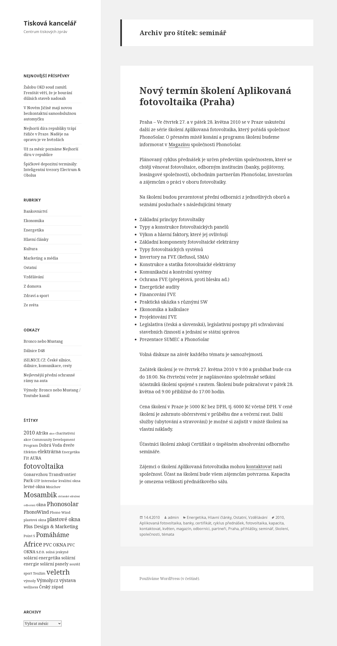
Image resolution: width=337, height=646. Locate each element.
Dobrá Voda (50, 445)
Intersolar (49, 481)
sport (28, 573)
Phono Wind (60, 512)
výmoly (30, 581)
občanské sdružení (69, 496)
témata (168, 534)
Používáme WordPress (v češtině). (169, 578)
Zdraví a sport (36, 295)
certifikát (203, 523)
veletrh (58, 572)
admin (173, 517)
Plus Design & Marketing (51, 526)
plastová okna (35, 520)
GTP (37, 481)
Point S (29, 536)
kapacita (276, 523)
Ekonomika (34, 220)
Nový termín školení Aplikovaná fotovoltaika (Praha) (215, 96)
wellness (31, 587)
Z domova (32, 286)
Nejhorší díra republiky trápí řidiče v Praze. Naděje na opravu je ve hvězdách (50, 134)
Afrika (42, 433)
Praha (233, 528)
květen (168, 528)
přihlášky (249, 528)
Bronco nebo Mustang (43, 341)
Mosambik (40, 494)
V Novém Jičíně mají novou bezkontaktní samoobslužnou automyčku (50, 113)
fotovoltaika (44, 466)
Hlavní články (36, 239)
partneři (219, 528)
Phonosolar (63, 504)
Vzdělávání (34, 276)
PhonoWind (36, 512)
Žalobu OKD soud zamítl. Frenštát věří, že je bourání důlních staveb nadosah (48, 93)
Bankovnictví (35, 211)
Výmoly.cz (47, 580)
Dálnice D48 (34, 350)
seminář (266, 528)
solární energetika (42, 558)
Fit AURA (32, 458)
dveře (68, 445)
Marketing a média (41, 258)
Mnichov (53, 487)
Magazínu (179, 144)
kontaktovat (259, 467)
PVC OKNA (54, 545)
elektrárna (49, 451)
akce (52, 433)
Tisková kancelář (50, 23)
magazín (183, 528)
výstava (67, 580)
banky (188, 523)
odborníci (29, 505)
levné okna (34, 486)
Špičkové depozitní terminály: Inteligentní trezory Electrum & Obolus (52, 169)
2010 (29, 432)
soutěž (75, 564)
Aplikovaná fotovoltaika (160, 523)
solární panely (54, 564)
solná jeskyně (57, 552)
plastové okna (63, 519)
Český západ (51, 587)
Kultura (30, 248)
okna (41, 504)
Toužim (39, 573)
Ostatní (30, 267)
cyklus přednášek (228, 523)
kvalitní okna (70, 481)
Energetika (34, 230)
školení (281, 528)
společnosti (149, 534)
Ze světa (31, 305)
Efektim (30, 452)
